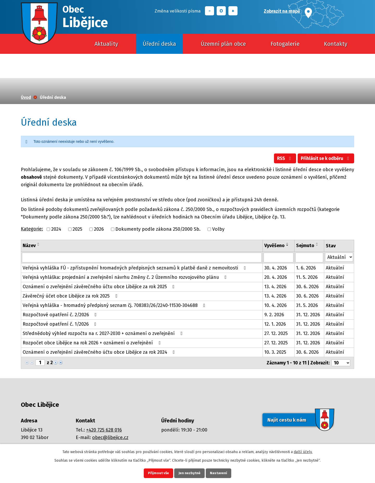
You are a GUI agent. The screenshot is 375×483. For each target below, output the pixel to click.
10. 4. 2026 (275, 305)
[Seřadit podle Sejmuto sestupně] (317, 245)
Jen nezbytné (190, 473)
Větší (233, 10)
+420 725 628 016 (104, 430)
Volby (218, 229)
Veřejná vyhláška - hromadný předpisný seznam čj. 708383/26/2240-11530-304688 (115, 305)
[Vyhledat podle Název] (142, 258)
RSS (282, 159)
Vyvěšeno (274, 245)
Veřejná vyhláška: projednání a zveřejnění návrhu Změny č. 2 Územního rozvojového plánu (126, 277)
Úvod (67, 44)
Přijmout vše (156, 473)
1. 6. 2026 (306, 268)
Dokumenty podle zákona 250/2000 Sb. (158, 229)
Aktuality (106, 44)
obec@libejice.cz (110, 438)
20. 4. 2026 (275, 277)
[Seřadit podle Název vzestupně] (38, 243)
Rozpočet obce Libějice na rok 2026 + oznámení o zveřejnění (92, 343)
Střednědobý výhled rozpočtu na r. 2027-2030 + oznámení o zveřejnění (103, 334)
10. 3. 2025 (275, 352)
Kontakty (335, 44)
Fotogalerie (285, 44)
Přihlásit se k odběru (325, 159)
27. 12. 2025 (276, 334)
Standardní (221, 10)
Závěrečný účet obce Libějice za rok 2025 (71, 296)
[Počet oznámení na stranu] (341, 363)
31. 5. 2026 (307, 305)
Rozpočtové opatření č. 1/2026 (60, 324)
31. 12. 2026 (308, 315)
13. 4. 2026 (275, 287)
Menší (209, 10)
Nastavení (221, 473)
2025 (77, 229)
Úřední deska (159, 44)
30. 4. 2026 (275, 268)
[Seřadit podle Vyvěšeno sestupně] (287, 245)
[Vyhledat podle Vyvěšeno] (278, 258)
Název (29, 245)
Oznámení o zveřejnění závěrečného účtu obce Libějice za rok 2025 (100, 287)
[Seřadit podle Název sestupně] (38, 245)
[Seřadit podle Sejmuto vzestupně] (317, 243)
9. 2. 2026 (274, 315)
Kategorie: (32, 229)
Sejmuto (305, 245)
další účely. (303, 451)
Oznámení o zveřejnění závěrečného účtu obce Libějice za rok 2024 (100, 352)
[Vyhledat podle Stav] (339, 257)
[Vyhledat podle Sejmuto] (309, 258)
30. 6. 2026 (307, 287)
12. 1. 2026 (275, 324)
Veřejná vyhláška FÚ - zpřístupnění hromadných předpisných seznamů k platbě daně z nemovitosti (135, 268)
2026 (99, 229)
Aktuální (335, 268)
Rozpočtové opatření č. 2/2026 (61, 315)
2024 (56, 229)
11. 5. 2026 (307, 277)
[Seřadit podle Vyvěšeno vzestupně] (287, 243)
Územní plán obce (223, 44)
